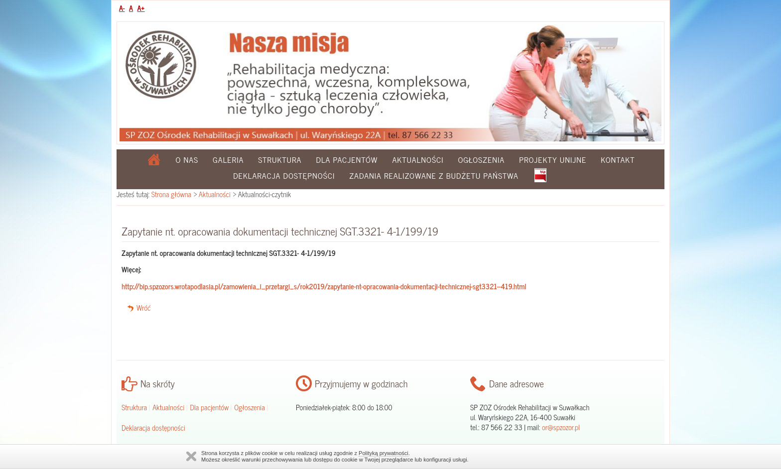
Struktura (279, 159)
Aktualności (417, 159)
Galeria (228, 159)
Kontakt (618, 159)
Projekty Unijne (552, 159)
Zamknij (191, 456)
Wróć (143, 308)
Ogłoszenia (481, 159)
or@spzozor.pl (561, 427)
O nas (187, 159)
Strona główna (171, 194)
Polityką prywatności (383, 453)
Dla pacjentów (347, 159)
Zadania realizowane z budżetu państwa (434, 175)
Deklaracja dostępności (284, 175)
